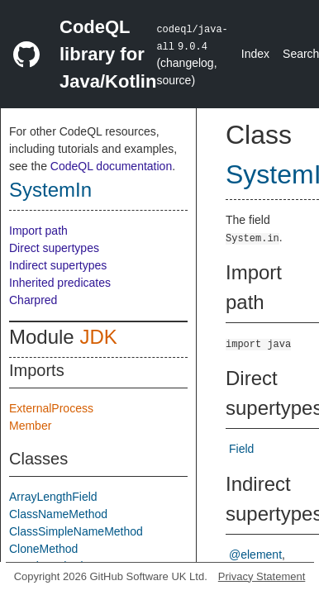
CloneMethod (43, 548)
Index (255, 53)
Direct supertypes (54, 248)
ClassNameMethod (58, 514)
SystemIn (50, 189)
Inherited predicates (60, 282)
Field (241, 448)
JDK (98, 337)
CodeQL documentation (111, 166)
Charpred (33, 300)
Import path (38, 230)
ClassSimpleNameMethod (76, 531)
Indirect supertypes (58, 265)
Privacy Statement (262, 576)
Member (30, 425)
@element (255, 554)
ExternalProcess (51, 408)
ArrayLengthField (53, 496)
